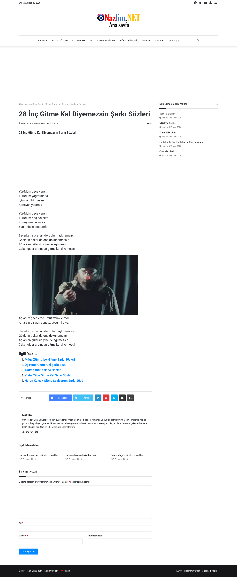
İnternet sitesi (95, 535)
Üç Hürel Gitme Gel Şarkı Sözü (45, 365)
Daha (158, 40)
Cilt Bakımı (78, 40)
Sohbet (146, 40)
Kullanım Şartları (192, 571)
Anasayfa (25, 104)
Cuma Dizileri (166, 151)
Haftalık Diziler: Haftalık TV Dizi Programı (181, 142)
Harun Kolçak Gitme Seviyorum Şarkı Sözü (54, 380)
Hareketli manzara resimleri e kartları (38, 455)
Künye (179, 571)
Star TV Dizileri (167, 113)
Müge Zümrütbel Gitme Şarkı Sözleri (50, 359)
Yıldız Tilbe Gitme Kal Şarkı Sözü (47, 375)
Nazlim (24, 123)
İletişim (213, 571)
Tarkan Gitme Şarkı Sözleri (43, 370)
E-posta (23, 535)
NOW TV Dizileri (167, 123)
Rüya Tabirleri (128, 40)
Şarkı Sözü (38, 104)
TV (91, 40)
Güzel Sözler (60, 40)
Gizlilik (205, 571)
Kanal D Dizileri (167, 132)
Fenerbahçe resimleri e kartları (127, 455)
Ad (21, 523)
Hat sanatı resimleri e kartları (80, 455)
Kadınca (43, 40)
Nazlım (67, 571)
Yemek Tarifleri (106, 40)
